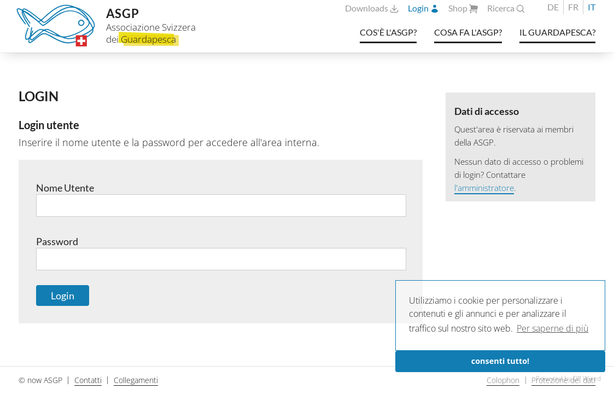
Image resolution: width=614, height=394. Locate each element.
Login (424, 8)
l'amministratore (484, 187)
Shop (463, 8)
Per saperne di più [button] (552, 328)
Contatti (88, 380)
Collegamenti (136, 380)
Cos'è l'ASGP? (388, 32)
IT (591, 7)
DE (553, 7)
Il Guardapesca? (557, 32)
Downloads (372, 8)
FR (573, 7)
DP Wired (587, 378)
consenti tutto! (500, 361)
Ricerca (506, 8)
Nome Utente (220, 199)
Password (220, 253)
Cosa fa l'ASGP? (468, 32)
